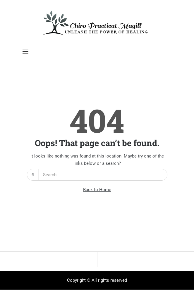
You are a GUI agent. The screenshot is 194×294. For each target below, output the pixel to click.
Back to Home (97, 189)
